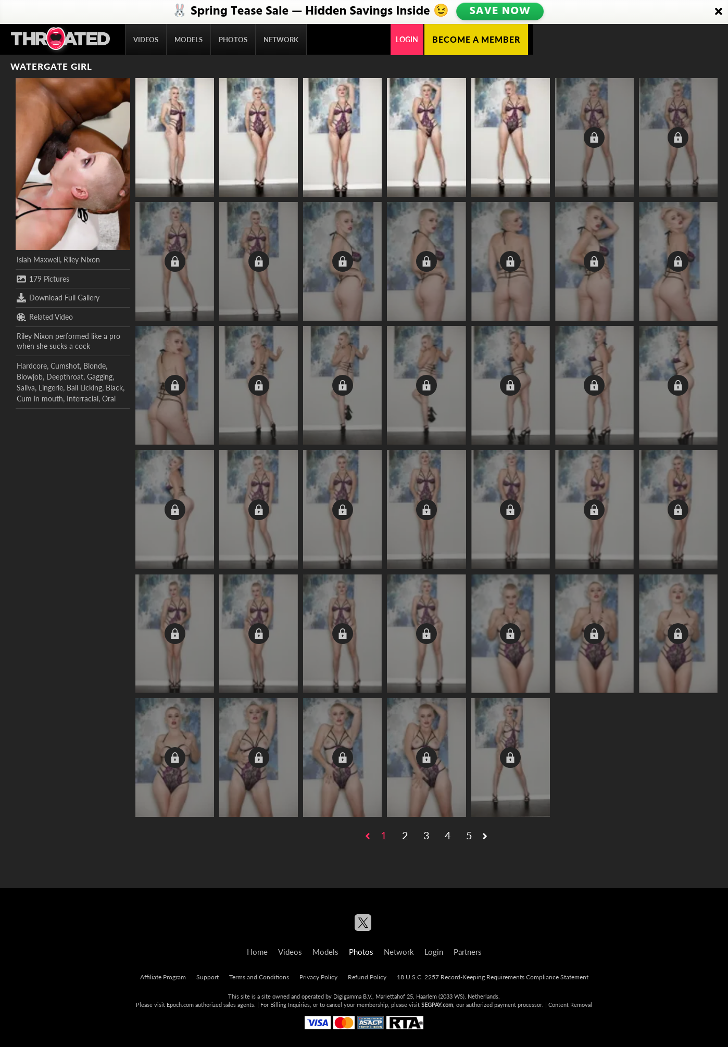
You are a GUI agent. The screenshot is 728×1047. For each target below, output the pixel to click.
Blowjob (30, 376)
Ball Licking (84, 387)
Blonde (94, 365)
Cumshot (65, 365)
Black (114, 387)
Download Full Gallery (58, 297)
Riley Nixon (82, 259)
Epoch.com (180, 1004)
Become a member (476, 39)
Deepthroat (64, 376)
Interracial (82, 398)
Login (407, 39)
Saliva (26, 387)
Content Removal (570, 1004)
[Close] (718, 12)
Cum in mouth (40, 398)
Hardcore (32, 365)
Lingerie (51, 387)
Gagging (99, 376)
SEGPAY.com (437, 1004)
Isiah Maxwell (38, 259)
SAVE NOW (500, 11)
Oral (109, 398)
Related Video (45, 317)
